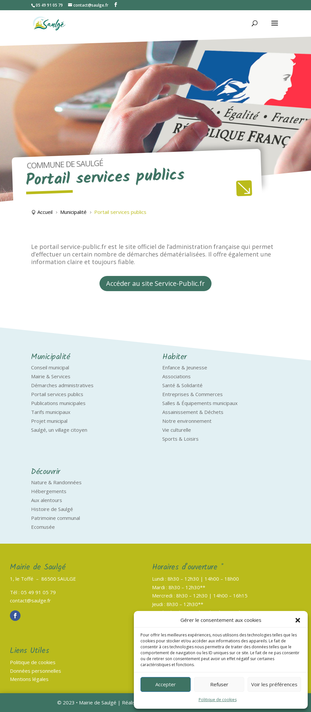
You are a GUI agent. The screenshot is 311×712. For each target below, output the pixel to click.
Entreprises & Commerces (192, 394)
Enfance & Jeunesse (184, 367)
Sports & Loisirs (180, 438)
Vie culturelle (176, 429)
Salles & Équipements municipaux (200, 403)
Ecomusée (43, 527)
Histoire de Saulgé (52, 509)
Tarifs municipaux (50, 412)
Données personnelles (35, 670)
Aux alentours (46, 500)
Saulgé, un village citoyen (59, 429)
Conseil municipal (50, 367)
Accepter (165, 684)
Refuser (219, 684)
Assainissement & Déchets (192, 412)
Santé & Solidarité (182, 385)
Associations (176, 376)
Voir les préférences (274, 684)
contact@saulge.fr (30, 600)
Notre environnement (187, 421)
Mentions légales (29, 679)
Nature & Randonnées (56, 482)
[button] (297, 620)
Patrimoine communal (55, 518)
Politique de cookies (218, 699)
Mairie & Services (50, 376)
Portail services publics (57, 394)
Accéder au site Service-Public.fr (155, 283)
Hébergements (48, 491)
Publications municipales (58, 403)
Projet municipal (49, 421)
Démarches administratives (62, 385)
